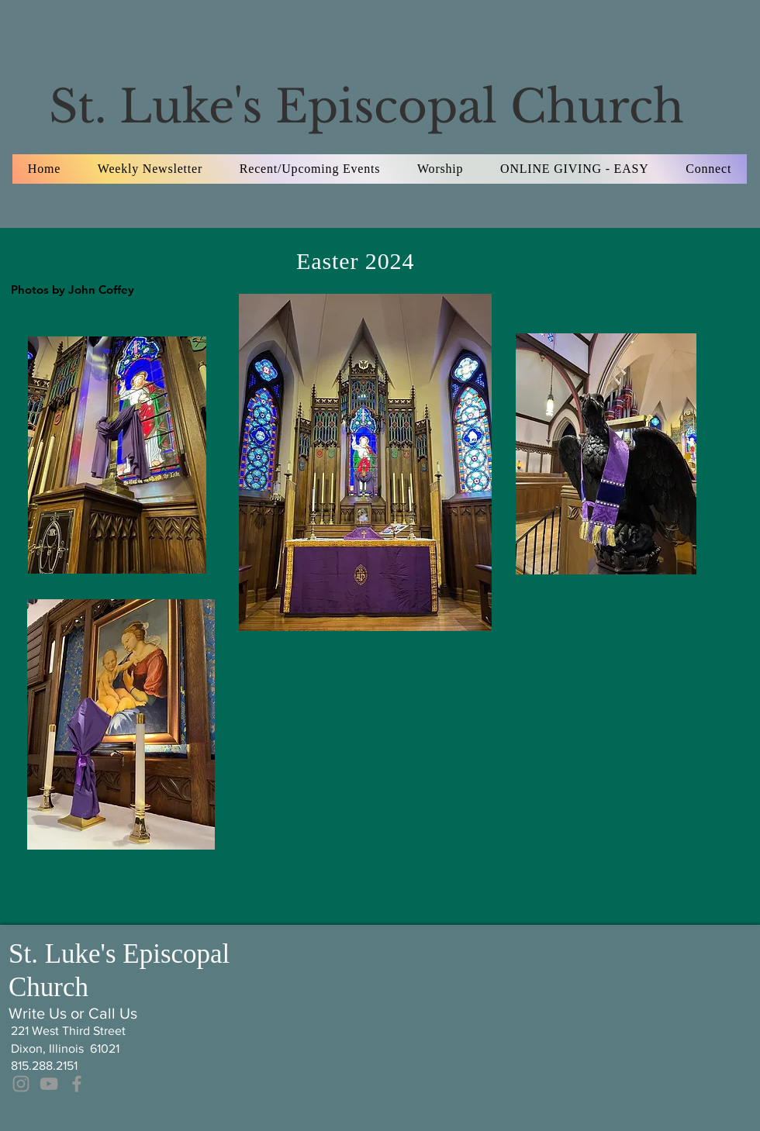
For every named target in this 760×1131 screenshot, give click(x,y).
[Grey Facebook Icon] (77, 1084)
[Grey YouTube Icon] (49, 1084)
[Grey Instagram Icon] (21, 1084)
